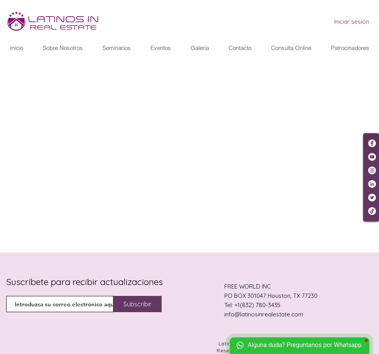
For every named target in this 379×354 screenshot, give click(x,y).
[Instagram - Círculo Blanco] (372, 170)
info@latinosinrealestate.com (263, 314)
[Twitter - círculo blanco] (372, 197)
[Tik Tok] (372, 211)
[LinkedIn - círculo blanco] (372, 184)
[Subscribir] (137, 304)
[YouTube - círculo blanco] (372, 157)
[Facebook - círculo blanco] (372, 143)
